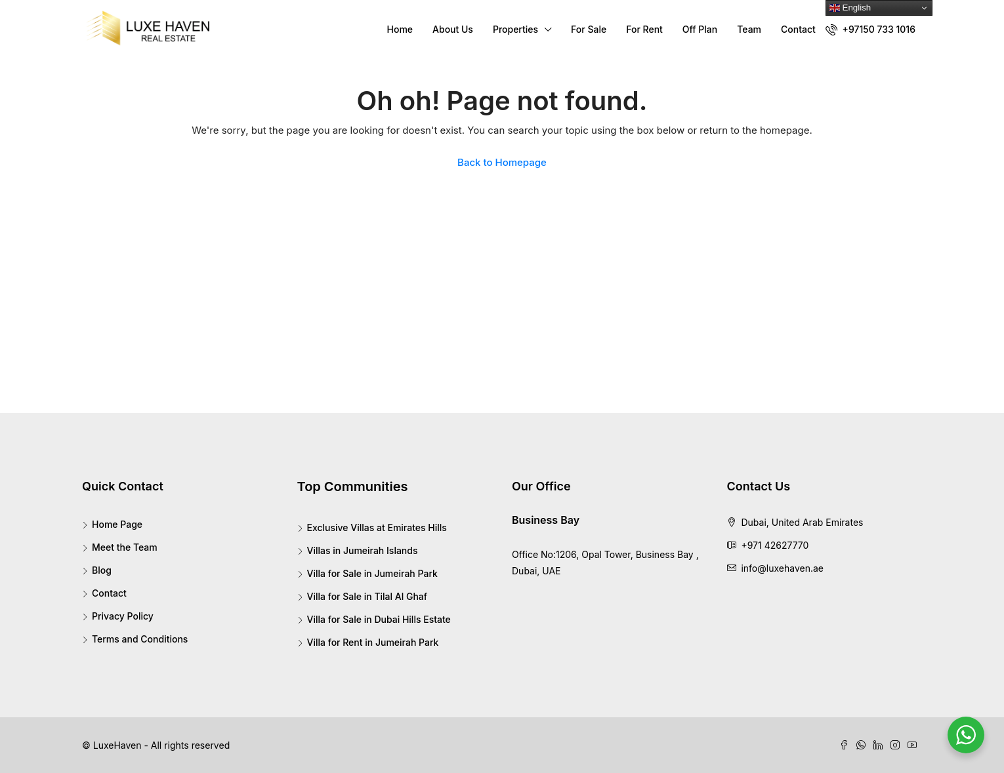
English (850, 8)
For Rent (644, 29)
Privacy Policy (123, 616)
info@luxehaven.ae (782, 568)
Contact (798, 29)
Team (749, 29)
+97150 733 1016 (870, 29)
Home (400, 29)
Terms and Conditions (140, 638)
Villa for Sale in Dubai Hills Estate (379, 619)
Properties (515, 29)
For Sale (588, 29)
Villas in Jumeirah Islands (362, 550)
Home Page (117, 524)
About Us (452, 29)
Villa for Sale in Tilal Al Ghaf (367, 596)
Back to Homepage (502, 162)
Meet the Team (124, 547)
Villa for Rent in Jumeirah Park (373, 642)
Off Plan (699, 29)
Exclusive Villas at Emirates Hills (377, 527)
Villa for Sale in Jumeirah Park (372, 573)
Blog (102, 570)
